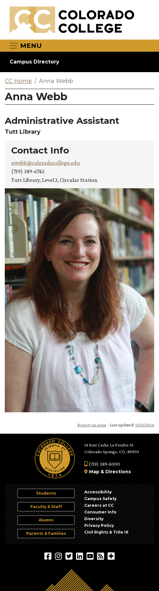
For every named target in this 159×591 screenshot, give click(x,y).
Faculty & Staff (46, 506)
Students (46, 493)
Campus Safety (100, 498)
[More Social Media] (111, 556)
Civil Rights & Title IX (106, 532)
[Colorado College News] (101, 556)
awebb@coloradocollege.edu (45, 163)
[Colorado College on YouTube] (91, 556)
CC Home (18, 81)
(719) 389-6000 (102, 464)
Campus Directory (34, 62)
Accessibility (98, 492)
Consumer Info (100, 512)
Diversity (93, 518)
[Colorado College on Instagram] (59, 556)
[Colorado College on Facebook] (48, 556)
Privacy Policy (99, 525)
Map (94, 472)
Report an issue (91, 424)
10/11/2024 (144, 424)
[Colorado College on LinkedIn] (80, 556)
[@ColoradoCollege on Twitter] (69, 556)
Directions (118, 472)
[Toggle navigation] (25, 46)
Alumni (46, 520)
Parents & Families (46, 533)
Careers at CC (99, 505)
